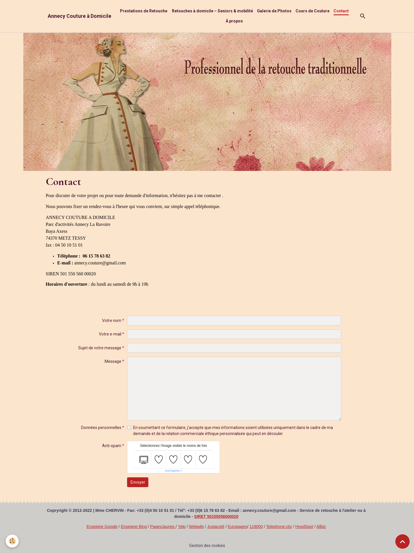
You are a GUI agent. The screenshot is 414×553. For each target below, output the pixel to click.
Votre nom (111, 320)
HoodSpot (304, 526)
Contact (341, 11)
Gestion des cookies (207, 545)
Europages (237, 526)
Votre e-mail (110, 334)
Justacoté (216, 526)
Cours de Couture (312, 11)
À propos (234, 21)
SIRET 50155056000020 (216, 516)
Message (113, 361)
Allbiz (321, 526)
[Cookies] (12, 541)
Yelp (182, 526)
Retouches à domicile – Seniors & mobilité (212, 11)
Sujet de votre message (99, 348)
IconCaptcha (172, 470)
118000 (256, 526)
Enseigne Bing (134, 526)
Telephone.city (279, 526)
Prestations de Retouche (143, 11)
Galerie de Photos (274, 11)
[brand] (79, 16)
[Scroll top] (402, 541)
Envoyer (138, 482)
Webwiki (196, 526)
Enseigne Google (102, 526)
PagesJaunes (163, 526)
